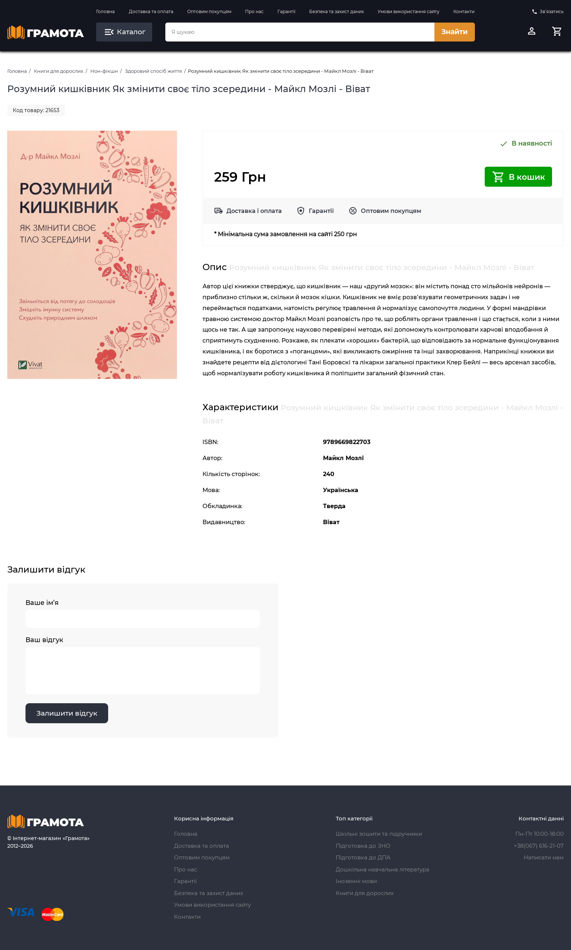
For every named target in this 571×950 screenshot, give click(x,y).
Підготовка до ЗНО (363, 845)
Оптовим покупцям (209, 11)
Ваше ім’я (142, 613)
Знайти (454, 32)
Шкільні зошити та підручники (379, 833)
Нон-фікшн (104, 71)
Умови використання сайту (409, 11)
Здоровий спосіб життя (153, 71)
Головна (105, 11)
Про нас (254, 11)
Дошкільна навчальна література (382, 869)
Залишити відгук (67, 713)
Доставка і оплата (254, 210)
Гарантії (286, 11)
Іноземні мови (356, 881)
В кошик (518, 176)
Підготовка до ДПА (363, 857)
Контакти (463, 11)
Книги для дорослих (58, 71)
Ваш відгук (142, 665)
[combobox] (299, 32)
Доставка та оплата (151, 11)
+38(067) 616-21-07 (539, 845)
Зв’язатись (548, 12)
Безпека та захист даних (336, 11)
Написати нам (544, 857)
